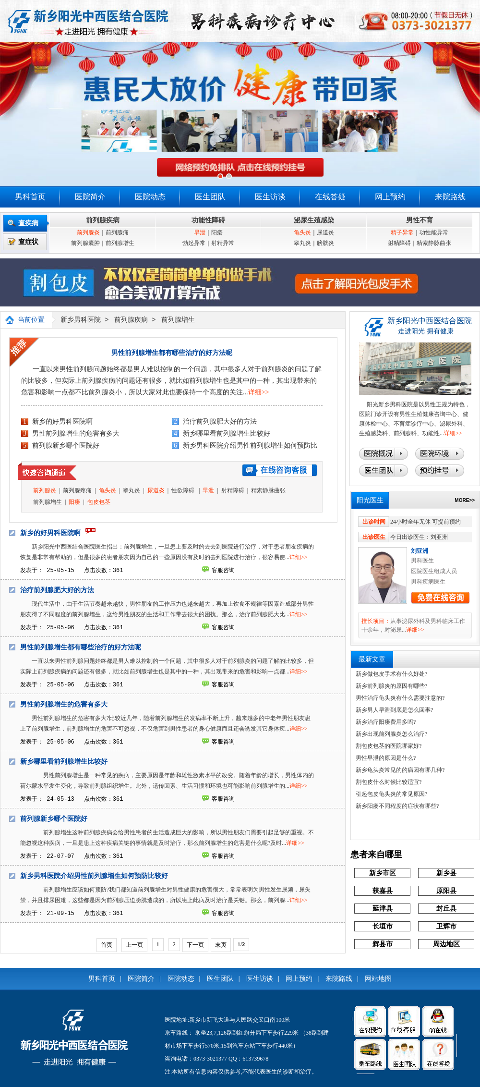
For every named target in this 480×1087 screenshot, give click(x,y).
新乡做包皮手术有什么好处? (391, 674)
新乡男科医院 (80, 320)
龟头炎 (302, 232)
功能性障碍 (208, 220)
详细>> (258, 392)
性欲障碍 (183, 490)
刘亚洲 (419, 551)
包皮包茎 (98, 502)
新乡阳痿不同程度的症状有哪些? (397, 806)
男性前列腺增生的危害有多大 (76, 433)
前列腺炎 (88, 232)
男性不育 (419, 220)
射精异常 (222, 243)
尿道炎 (325, 232)
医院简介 (90, 197)
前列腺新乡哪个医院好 (65, 445)
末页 (221, 944)
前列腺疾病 (103, 220)
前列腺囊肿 (85, 243)
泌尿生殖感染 (314, 220)
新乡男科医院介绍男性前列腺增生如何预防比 (250, 445)
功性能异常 (434, 232)
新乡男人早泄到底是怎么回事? (394, 710)
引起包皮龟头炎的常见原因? (391, 794)
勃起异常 (193, 243)
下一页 (195, 944)
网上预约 (390, 197)
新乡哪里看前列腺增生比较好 (226, 433)
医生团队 (210, 197)
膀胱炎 (325, 243)
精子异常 (402, 232)
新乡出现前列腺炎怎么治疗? (391, 734)
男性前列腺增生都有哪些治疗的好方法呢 (171, 352)
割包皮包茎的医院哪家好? (388, 746)
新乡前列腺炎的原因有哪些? (391, 686)
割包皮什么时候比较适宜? (388, 782)
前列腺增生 (120, 243)
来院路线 (450, 197)
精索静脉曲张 (434, 243)
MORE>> (465, 500)
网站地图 (378, 978)
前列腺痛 (117, 232)
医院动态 (150, 197)
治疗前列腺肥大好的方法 (220, 421)
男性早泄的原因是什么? (386, 758)
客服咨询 (223, 570)
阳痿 (217, 232)
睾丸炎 (302, 243)
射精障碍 (399, 243)
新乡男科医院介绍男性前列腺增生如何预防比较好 (94, 875)
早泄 (199, 232)
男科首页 (30, 197)
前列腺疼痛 (77, 490)
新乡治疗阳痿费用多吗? (386, 722)
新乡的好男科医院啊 (62, 421)
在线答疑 (330, 197)
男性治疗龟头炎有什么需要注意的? (400, 698)
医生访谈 (270, 197)
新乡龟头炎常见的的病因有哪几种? (400, 770)
